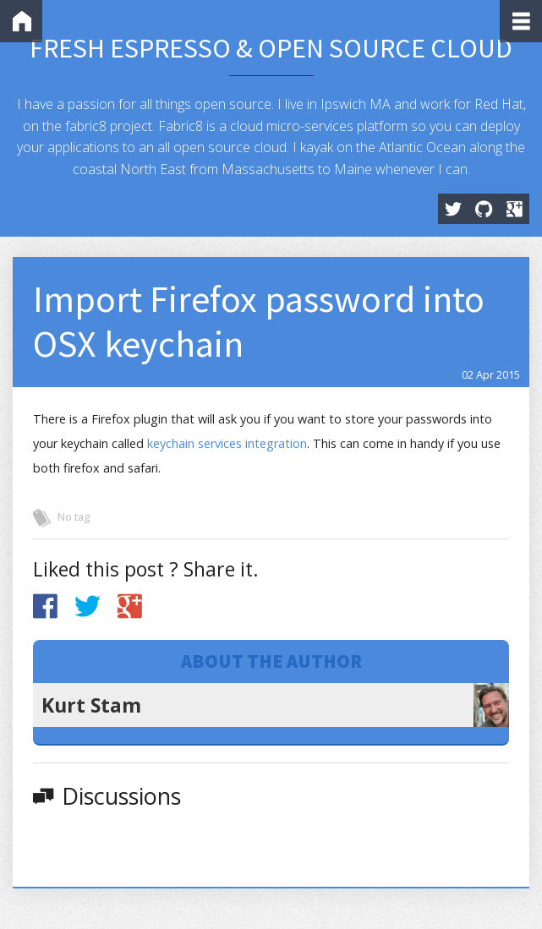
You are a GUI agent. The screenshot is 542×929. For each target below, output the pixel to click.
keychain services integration (227, 443)
